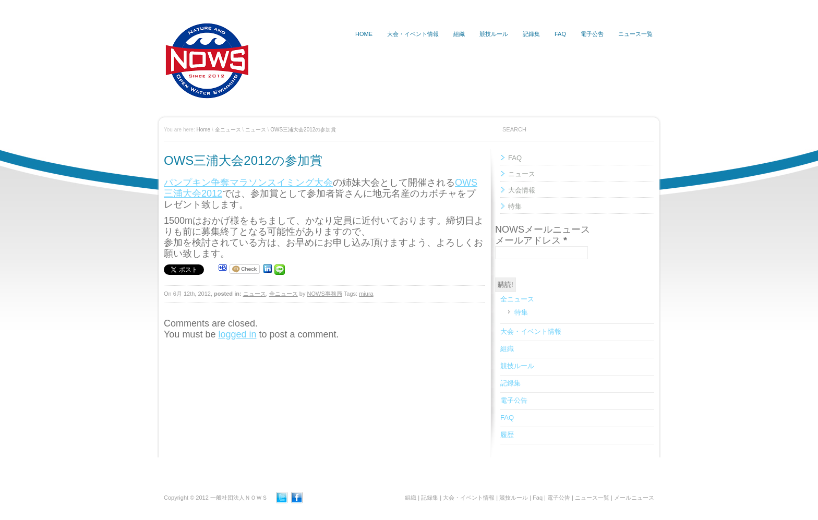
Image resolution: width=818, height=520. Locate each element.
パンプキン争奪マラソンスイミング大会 (248, 182)
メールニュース (634, 497)
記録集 (531, 34)
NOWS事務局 (324, 294)
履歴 (507, 435)
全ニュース (228, 129)
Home (203, 129)
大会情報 (521, 190)
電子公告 (592, 34)
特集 (515, 206)
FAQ (560, 34)
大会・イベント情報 (413, 34)
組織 (459, 34)
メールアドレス (531, 240)
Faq (538, 497)
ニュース (255, 129)
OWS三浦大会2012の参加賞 (303, 129)
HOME (363, 34)
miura (366, 294)
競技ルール (493, 34)
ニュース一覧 (635, 34)
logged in (237, 334)
